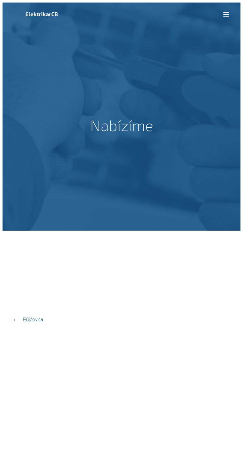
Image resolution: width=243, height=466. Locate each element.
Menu (226, 14)
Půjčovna (33, 319)
